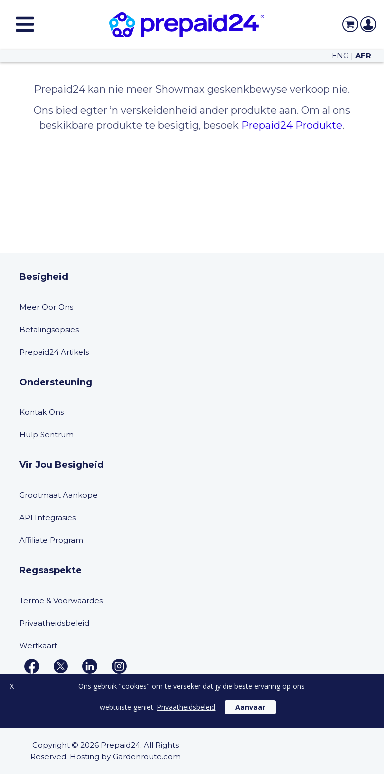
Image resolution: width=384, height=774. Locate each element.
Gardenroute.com (147, 757)
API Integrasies (48, 517)
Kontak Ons (42, 412)
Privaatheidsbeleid (55, 623)
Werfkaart (39, 645)
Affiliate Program (52, 540)
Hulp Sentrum (47, 435)
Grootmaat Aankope (59, 495)
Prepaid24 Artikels (54, 352)
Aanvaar (251, 708)
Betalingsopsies (49, 329)
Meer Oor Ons (47, 307)
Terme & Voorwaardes (61, 601)
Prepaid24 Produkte (292, 126)
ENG (340, 55)
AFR (364, 55)
